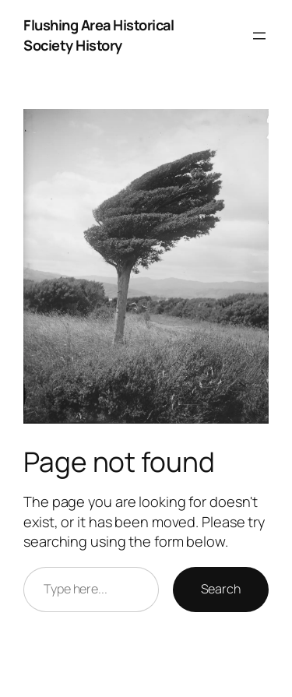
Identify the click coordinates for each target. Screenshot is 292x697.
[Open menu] (259, 35)
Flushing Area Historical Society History (98, 35)
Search (221, 588)
